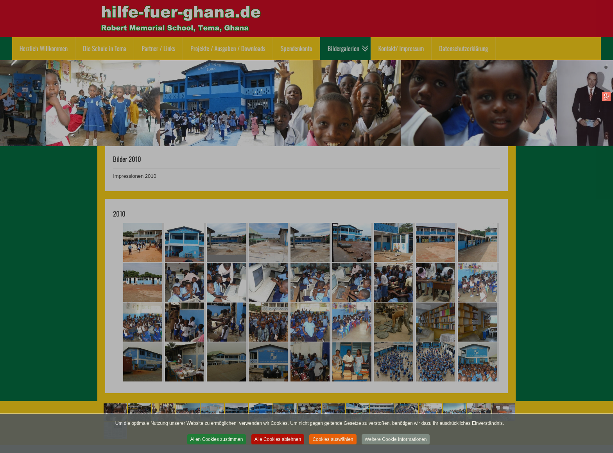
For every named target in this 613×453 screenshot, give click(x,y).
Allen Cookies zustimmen (216, 442)
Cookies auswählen (332, 442)
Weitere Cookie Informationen (396, 442)
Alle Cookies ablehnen (278, 442)
